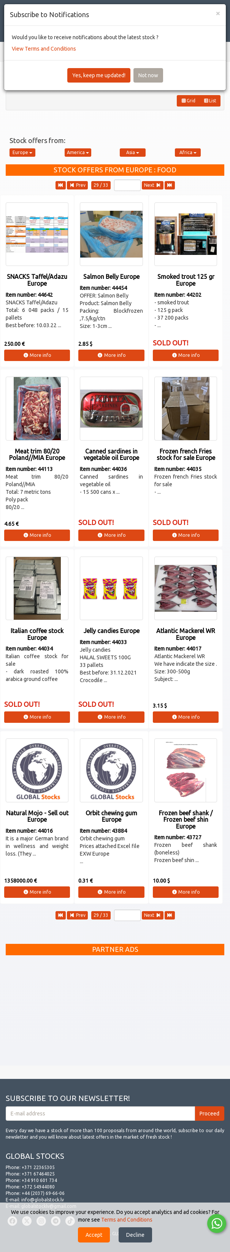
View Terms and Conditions (44, 49)
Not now (148, 75)
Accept (94, 1235)
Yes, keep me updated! (98, 75)
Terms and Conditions (126, 1220)
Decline (135, 1235)
